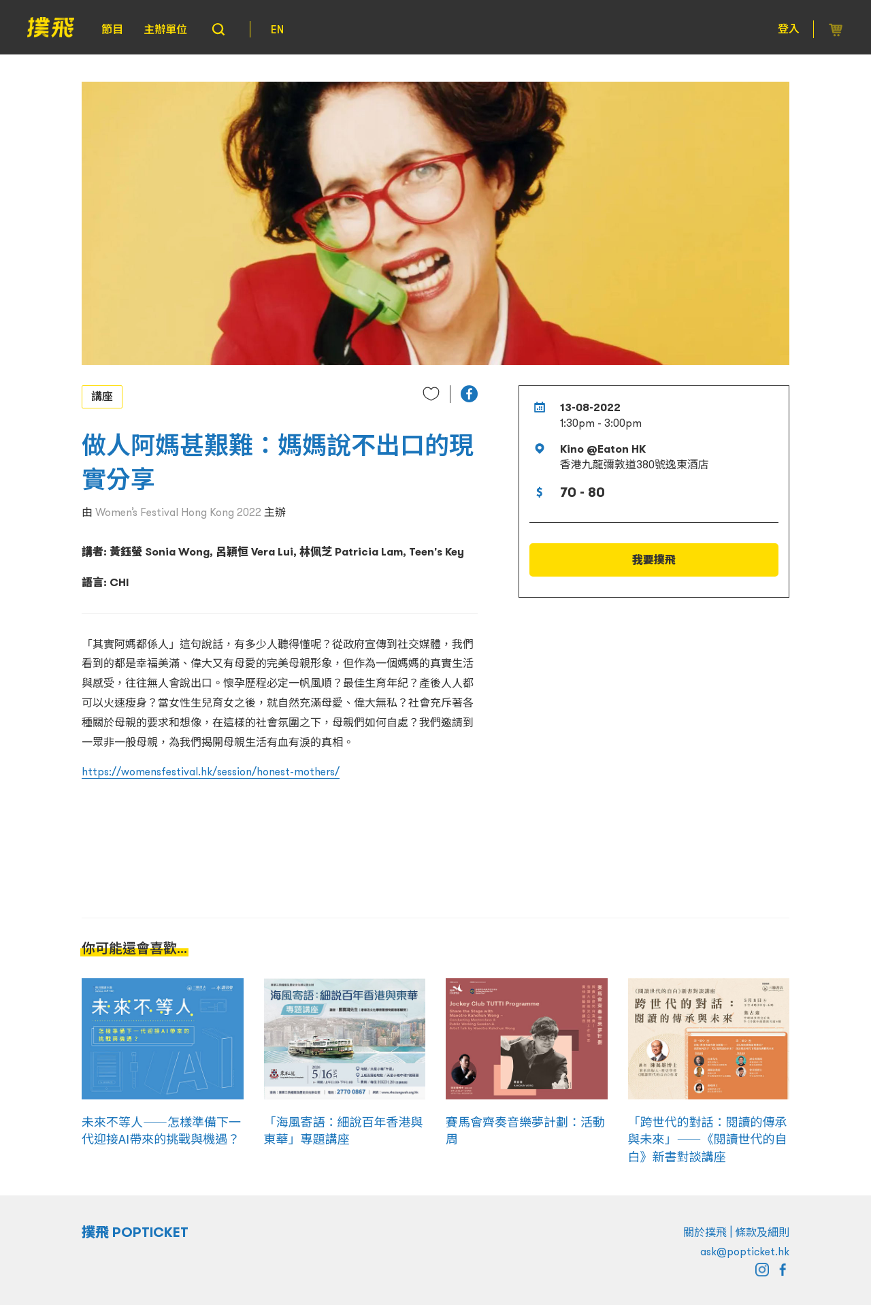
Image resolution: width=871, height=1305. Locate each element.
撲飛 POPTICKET (135, 1232)
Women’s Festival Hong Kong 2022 (178, 512)
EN (277, 29)
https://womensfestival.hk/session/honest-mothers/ (211, 771)
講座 (102, 396)
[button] (469, 393)
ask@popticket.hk (744, 1251)
